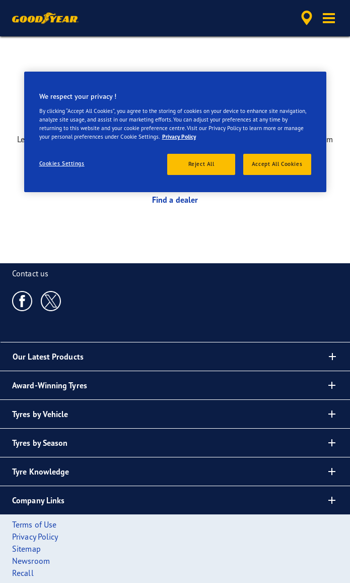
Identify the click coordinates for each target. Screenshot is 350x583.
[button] (329, 18)
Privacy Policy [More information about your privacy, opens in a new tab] (179, 136)
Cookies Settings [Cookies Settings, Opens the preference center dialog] (62, 163)
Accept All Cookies (277, 163)
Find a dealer (175, 200)
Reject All (201, 163)
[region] (175, 132)
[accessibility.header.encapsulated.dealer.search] (307, 18)
